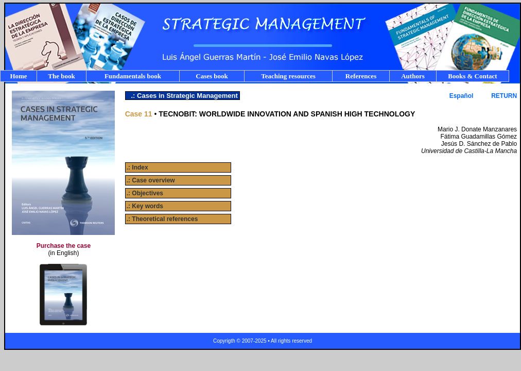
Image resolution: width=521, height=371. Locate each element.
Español (461, 95)
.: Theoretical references (162, 219)
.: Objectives (145, 193)
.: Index (137, 167)
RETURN (504, 95)
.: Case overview (151, 180)
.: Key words (145, 206)
